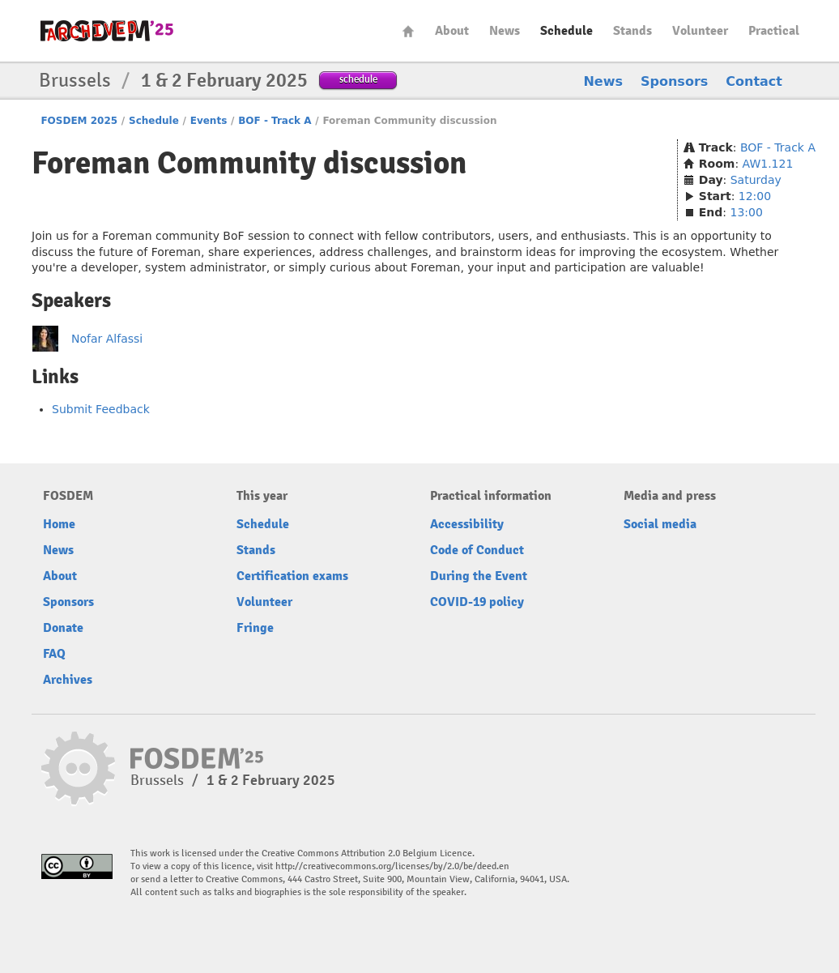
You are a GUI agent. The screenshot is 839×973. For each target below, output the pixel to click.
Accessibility (467, 524)
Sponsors (674, 81)
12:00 (755, 196)
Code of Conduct (477, 550)
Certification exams (292, 576)
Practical (773, 31)
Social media (660, 524)
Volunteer (700, 31)
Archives (67, 680)
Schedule (566, 31)
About (452, 31)
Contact (754, 81)
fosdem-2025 (106, 30)
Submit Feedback (101, 409)
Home (408, 31)
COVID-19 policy (477, 602)
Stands (632, 31)
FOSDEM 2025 (78, 120)
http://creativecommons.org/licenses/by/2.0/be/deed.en (392, 866)
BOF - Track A (274, 120)
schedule (358, 79)
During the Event (478, 576)
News (504, 31)
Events (209, 120)
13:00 (746, 212)
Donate (63, 628)
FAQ (54, 654)
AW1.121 (768, 163)
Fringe (255, 628)
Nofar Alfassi (107, 338)
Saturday (756, 179)
